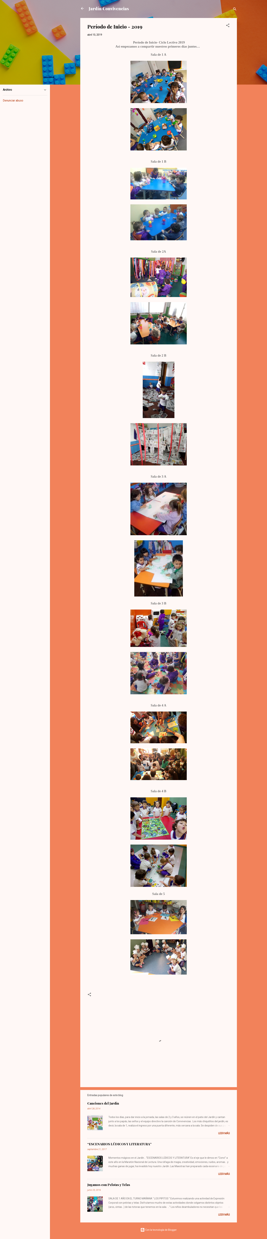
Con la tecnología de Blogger (158, 1229)
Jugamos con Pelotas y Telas (108, 1185)
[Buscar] (235, 9)
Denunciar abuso (13, 100)
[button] (228, 26)
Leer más (224, 1133)
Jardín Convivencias (109, 8)
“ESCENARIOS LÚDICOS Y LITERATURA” (119, 1144)
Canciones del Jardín (103, 1103)
